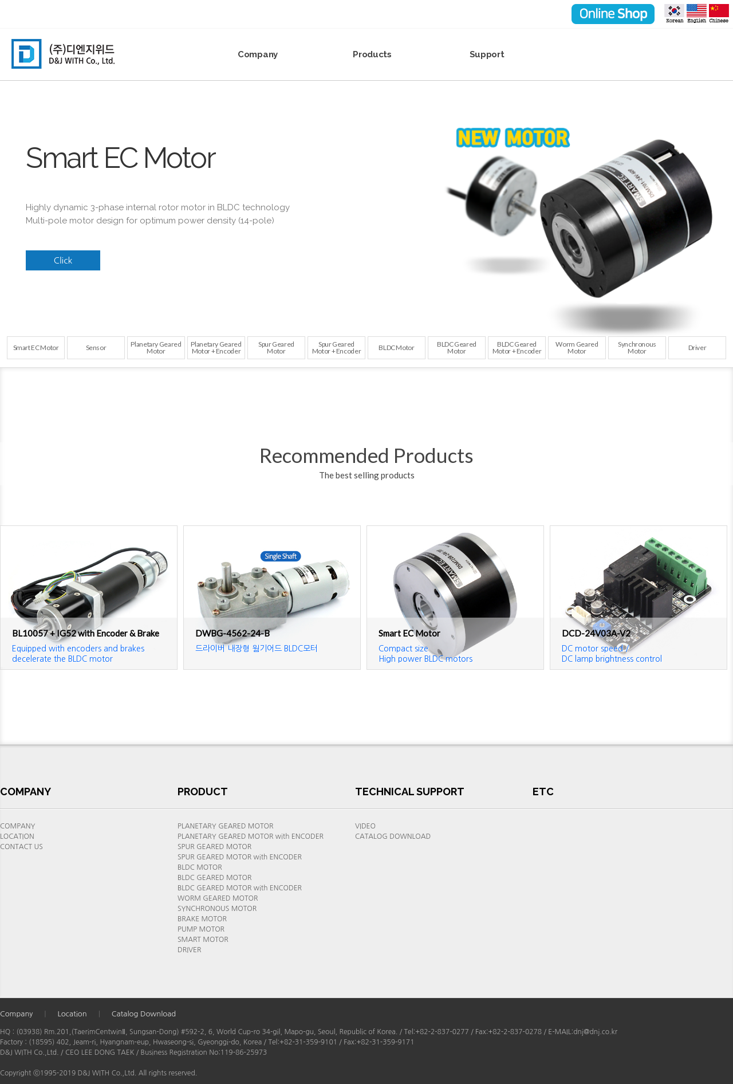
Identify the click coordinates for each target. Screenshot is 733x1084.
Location (71, 1014)
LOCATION (17, 836)
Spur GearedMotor (276, 347)
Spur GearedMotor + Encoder (336, 347)
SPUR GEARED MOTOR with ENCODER (240, 857)
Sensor (96, 347)
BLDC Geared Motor (456, 347)
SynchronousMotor (637, 347)
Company (258, 54)
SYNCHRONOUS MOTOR (217, 908)
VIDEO (365, 826)
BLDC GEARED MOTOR (214, 877)
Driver (697, 347)
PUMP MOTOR (201, 929)
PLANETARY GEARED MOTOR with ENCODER (251, 836)
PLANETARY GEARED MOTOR (225, 826)
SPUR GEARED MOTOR (214, 846)
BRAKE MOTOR (202, 919)
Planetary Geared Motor (156, 347)
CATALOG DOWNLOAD (393, 836)
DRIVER (189, 949)
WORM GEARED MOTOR (218, 898)
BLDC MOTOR (200, 867)
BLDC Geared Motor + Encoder (517, 347)
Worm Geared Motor (576, 347)
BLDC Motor (396, 347)
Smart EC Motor (36, 347)
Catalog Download (144, 1014)
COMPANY (18, 826)
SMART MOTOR (203, 939)
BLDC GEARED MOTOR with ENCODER (240, 888)
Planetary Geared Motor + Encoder (216, 347)
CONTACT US (21, 846)
